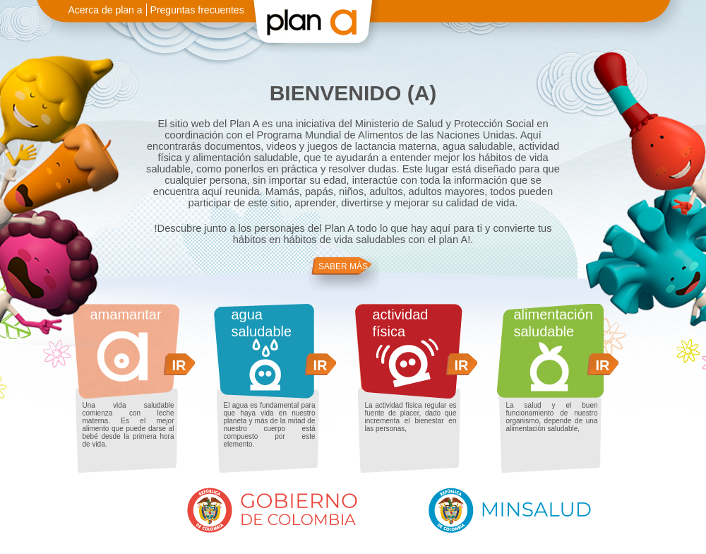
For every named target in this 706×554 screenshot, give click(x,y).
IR (179, 365)
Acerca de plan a (105, 10)
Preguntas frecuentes (197, 10)
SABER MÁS (343, 266)
